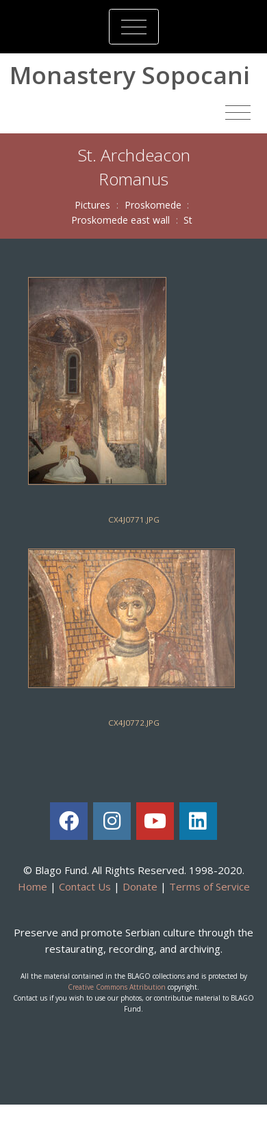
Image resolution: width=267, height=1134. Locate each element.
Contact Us (85, 886)
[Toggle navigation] (134, 26)
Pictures (92, 204)
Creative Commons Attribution (117, 987)
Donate (140, 886)
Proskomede (153, 204)
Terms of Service (209, 886)
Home (32, 886)
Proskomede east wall (120, 219)
